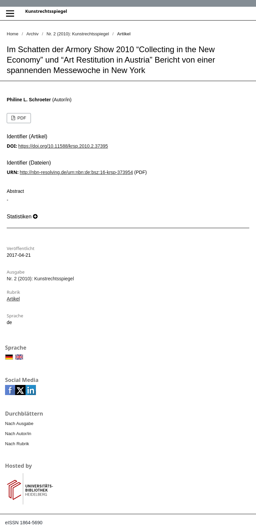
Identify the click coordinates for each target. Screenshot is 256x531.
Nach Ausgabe (19, 423)
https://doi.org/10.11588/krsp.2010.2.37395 (63, 146)
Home (12, 33)
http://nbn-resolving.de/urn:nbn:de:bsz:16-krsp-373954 (76, 172)
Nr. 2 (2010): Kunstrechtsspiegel (78, 33)
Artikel (13, 299)
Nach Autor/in (18, 433)
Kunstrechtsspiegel (46, 11)
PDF (21, 117)
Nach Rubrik (17, 443)
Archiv (33, 33)
